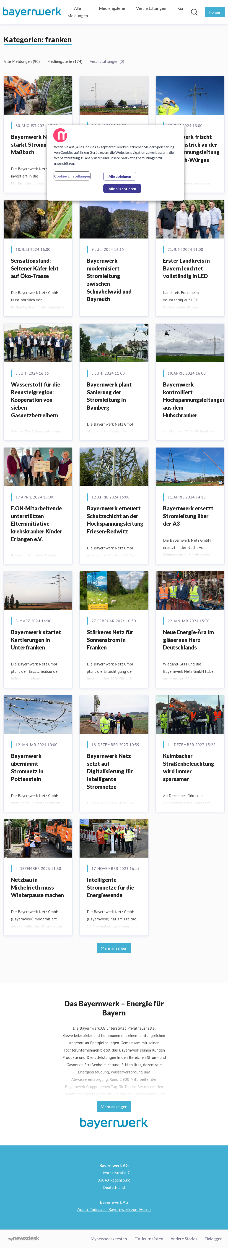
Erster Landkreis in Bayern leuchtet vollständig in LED (186, 268)
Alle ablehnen (120, 176)
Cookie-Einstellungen (72, 176)
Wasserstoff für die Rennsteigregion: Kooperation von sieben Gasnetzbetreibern (35, 399)
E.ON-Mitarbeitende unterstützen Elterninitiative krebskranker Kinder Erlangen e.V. (36, 523)
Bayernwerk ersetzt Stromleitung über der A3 (188, 516)
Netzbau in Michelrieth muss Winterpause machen (37, 887)
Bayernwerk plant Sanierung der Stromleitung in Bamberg (109, 396)
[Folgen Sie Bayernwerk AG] (215, 12)
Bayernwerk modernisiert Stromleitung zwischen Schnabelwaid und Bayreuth (109, 279)
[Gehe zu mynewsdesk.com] (23, 1239)
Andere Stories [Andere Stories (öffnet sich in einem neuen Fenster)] (184, 1238)
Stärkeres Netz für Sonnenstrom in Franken (110, 640)
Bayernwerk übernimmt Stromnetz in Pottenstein (27, 767)
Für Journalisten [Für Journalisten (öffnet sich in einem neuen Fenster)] (148, 1238)
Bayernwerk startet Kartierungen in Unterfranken (36, 640)
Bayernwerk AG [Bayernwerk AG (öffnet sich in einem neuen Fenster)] (114, 1202)
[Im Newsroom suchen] (194, 12)
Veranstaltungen (151, 8)
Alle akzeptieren (122, 188)
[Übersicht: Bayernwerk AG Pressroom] (32, 12)
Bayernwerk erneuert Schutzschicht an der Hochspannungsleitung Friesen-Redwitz (115, 520)
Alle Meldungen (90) (22, 61)
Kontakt (184, 8)
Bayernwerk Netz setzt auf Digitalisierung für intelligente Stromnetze (110, 771)
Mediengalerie (112, 8)
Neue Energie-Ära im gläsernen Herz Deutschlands (188, 640)
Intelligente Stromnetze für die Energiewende (110, 887)
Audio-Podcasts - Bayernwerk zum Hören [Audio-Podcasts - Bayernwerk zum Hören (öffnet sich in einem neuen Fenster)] (114, 1209)
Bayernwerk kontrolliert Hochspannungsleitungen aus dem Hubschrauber (194, 399)
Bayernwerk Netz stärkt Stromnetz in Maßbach (35, 144)
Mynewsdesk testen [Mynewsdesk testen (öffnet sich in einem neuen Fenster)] (109, 1238)
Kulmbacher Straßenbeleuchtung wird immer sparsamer (188, 767)
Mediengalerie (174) (65, 61)
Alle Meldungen (77, 12)
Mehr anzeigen (114, 948)
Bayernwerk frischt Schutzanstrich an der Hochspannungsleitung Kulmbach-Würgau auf (191, 152)
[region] (115, 163)
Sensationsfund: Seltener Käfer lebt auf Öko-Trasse (35, 268)
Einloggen (214, 1238)
